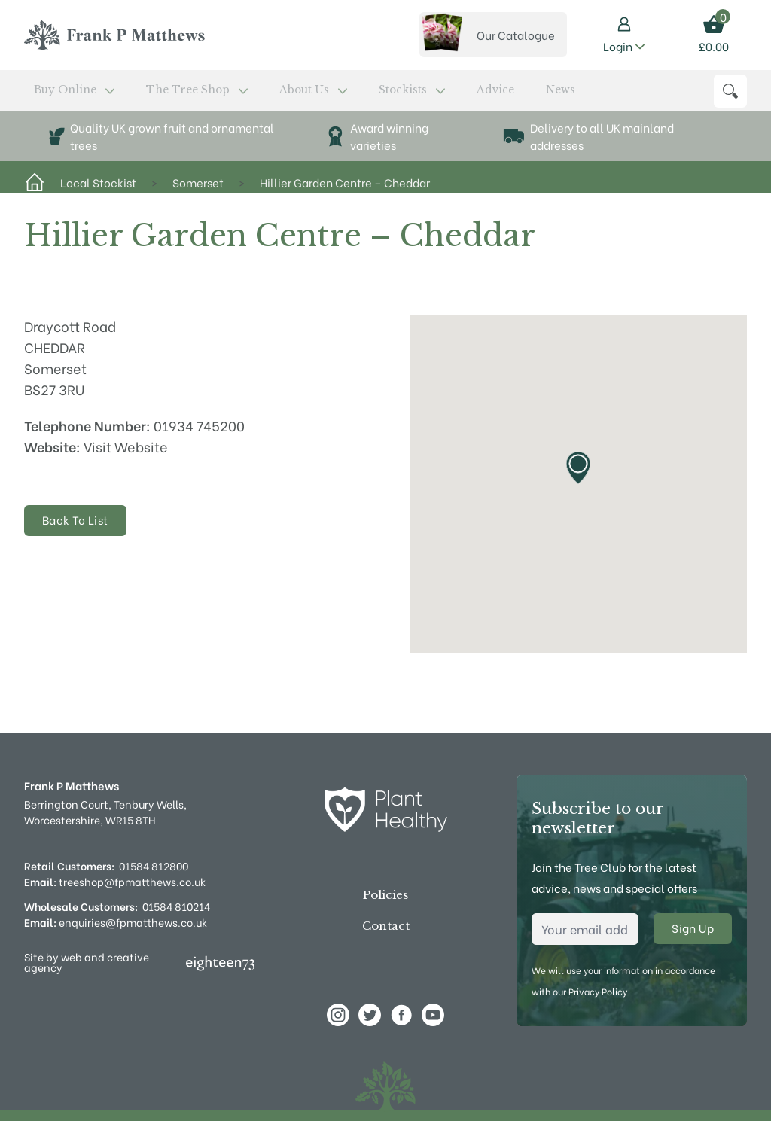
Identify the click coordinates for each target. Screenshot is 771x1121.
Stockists (313, 94)
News (412, 94)
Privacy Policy (597, 991)
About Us (240, 94)
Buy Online (60, 94)
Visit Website (126, 453)
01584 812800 (153, 865)
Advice (371, 94)
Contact (386, 926)
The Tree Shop (153, 94)
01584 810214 (176, 906)
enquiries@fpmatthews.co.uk (115, 922)
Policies (385, 895)
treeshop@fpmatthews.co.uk (115, 881)
